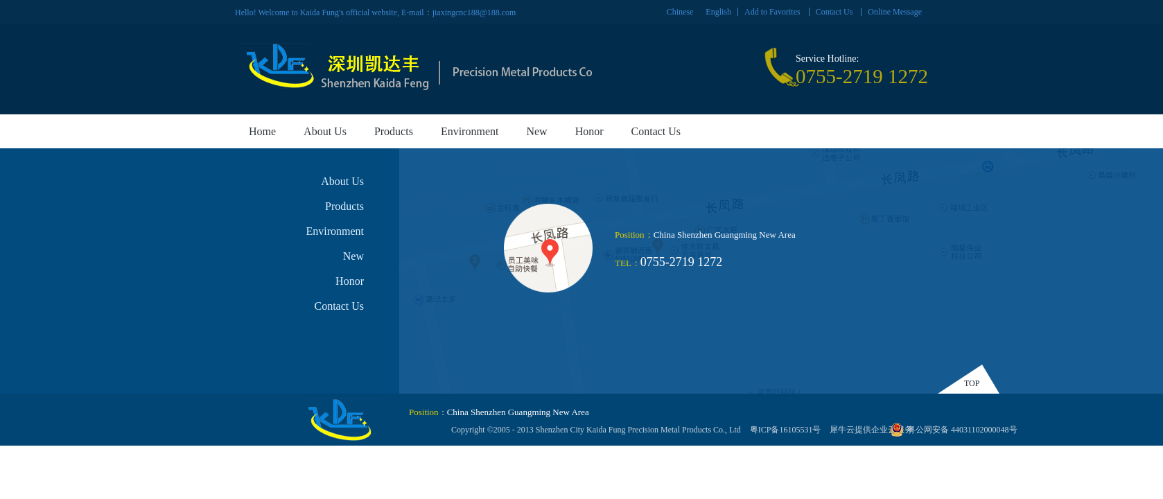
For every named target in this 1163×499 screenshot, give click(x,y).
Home (262, 131)
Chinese (680, 12)
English (718, 12)
